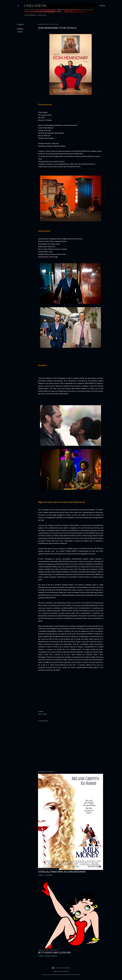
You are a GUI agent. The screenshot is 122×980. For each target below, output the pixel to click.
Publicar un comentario (51, 956)
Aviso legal (41, 15)
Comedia (20, 32)
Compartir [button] (20, 24)
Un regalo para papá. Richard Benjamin (62, 871)
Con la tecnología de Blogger (61, 968)
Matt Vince (66, 971)
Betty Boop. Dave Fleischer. (54, 952)
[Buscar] (102, 5)
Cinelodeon (35, 5)
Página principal (30, 15)
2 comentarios (49, 875)
